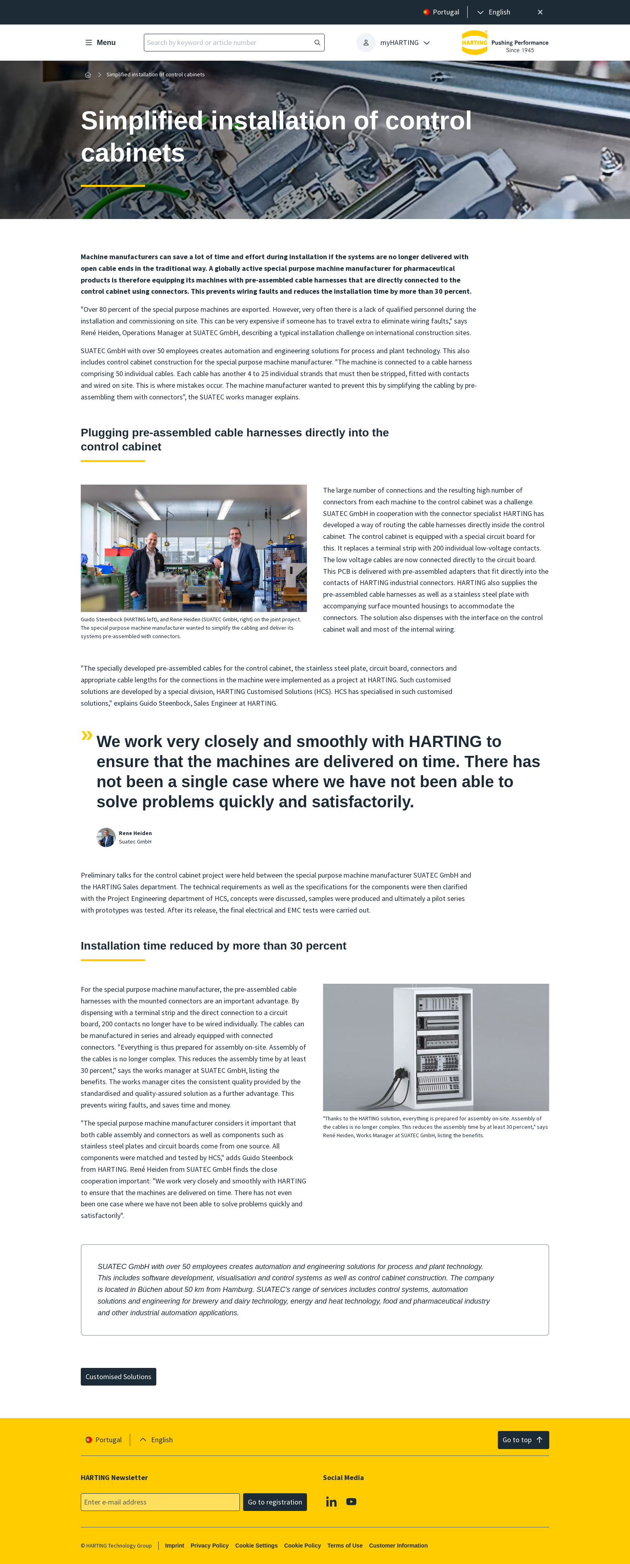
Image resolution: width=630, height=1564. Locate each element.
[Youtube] (351, 1501)
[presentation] (493, 12)
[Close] (540, 12)
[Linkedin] (331, 1501)
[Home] (88, 75)
